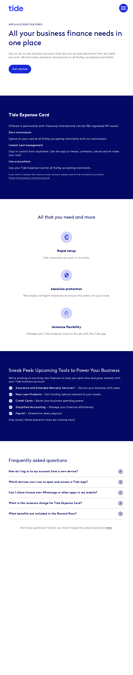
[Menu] (123, 8)
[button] (66, 471)
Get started (20, 69)
